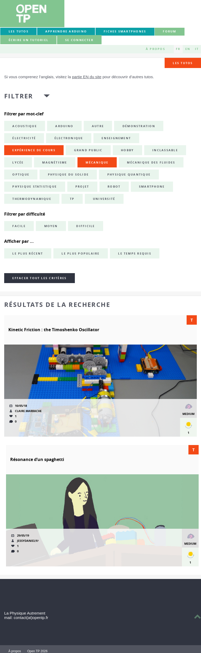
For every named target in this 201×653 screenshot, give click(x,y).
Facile (18, 226)
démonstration (138, 126)
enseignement (116, 138)
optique (20, 174)
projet (82, 186)
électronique (68, 138)
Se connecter (79, 40)
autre (98, 126)
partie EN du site (86, 77)
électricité (24, 138)
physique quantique (128, 174)
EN (187, 49)
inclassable (165, 150)
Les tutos (19, 31)
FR (178, 49)
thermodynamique (31, 199)
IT (197, 49)
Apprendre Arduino (66, 31)
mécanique (97, 162)
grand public (88, 150)
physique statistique (34, 186)
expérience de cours (33, 150)
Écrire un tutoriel (28, 40)
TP (72, 199)
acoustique (24, 126)
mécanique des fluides (151, 162)
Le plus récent (27, 253)
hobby (127, 150)
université (104, 199)
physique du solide (68, 174)
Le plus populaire (80, 253)
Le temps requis (134, 253)
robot (114, 186)
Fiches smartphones (125, 31)
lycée (18, 162)
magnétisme (54, 162)
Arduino (64, 126)
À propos (155, 49)
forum (169, 31)
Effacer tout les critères (39, 278)
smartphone (152, 186)
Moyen (51, 226)
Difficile (85, 226)
